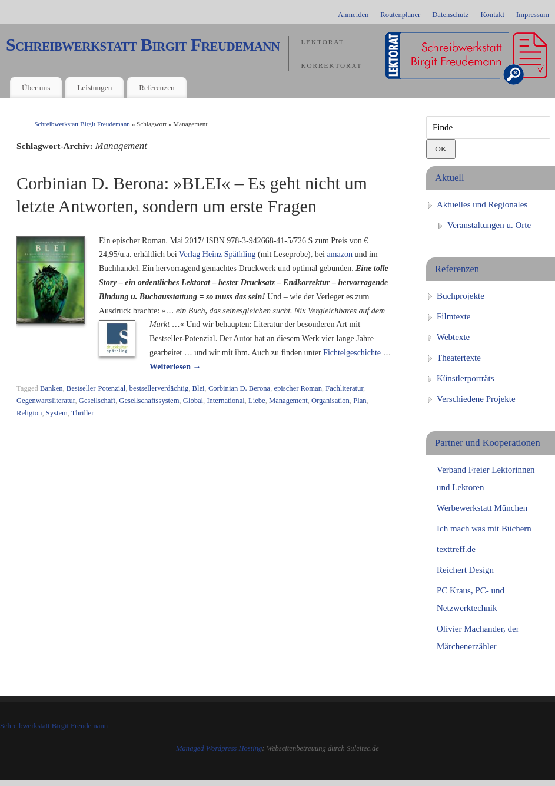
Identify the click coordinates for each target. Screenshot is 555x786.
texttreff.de (456, 549)
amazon (340, 254)
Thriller (82, 413)
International (225, 401)
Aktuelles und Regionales (482, 204)
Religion (29, 413)
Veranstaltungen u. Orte (489, 225)
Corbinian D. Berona (239, 388)
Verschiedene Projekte (476, 399)
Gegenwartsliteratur (45, 401)
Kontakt (492, 15)
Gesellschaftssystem (149, 401)
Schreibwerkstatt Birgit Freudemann (143, 45)
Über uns (36, 87)
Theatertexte (459, 357)
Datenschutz (450, 15)
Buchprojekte (460, 295)
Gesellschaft (97, 401)
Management (288, 401)
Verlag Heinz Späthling (217, 254)
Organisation (330, 401)
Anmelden (353, 15)
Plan (359, 401)
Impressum (532, 15)
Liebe (256, 401)
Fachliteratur (344, 388)
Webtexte (453, 337)
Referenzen (157, 87)
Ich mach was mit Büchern (484, 528)
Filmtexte (454, 316)
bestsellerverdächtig (159, 388)
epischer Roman (297, 388)
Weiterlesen (175, 366)
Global (193, 401)
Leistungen (94, 87)
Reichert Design (465, 569)
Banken (51, 388)
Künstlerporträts (465, 378)
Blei (198, 388)
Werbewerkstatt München (482, 508)
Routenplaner (400, 15)
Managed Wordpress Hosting (219, 748)
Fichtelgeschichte (352, 352)
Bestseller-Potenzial (96, 388)
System (57, 413)
